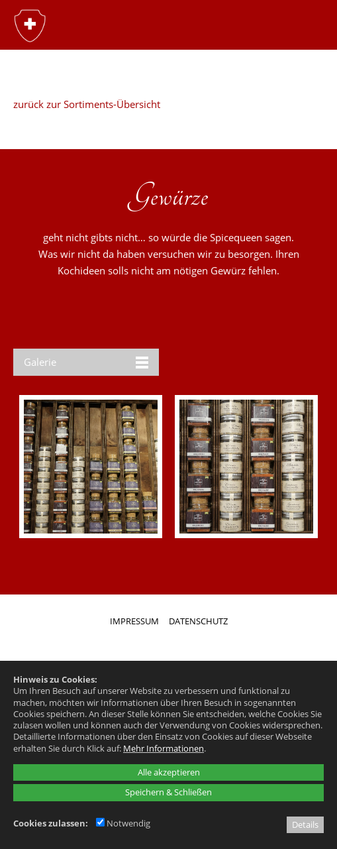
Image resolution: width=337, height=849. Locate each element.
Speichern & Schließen (168, 792)
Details (305, 824)
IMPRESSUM (134, 621)
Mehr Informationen (163, 748)
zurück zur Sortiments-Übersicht (86, 104)
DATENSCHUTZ (198, 621)
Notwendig (123, 823)
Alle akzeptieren (169, 772)
